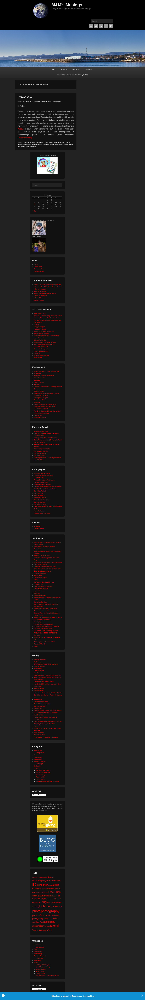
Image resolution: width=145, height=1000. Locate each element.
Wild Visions (38, 358)
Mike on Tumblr (39, 300)
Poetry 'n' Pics (40, 777)
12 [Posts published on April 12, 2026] (34, 204)
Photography (38, 759)
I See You (68, 142)
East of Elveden (39, 382)
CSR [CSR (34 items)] (42, 892)
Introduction (37, 757)
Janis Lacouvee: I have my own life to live (47, 675)
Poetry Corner (40, 779)
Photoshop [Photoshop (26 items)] (55, 915)
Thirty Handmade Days (41, 351)
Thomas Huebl (68, 144)
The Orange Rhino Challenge (43, 624)
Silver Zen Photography (41, 500)
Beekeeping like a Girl (41, 431)
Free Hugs (39, 764)
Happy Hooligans (39, 327)
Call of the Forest (39, 378)
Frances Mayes (39, 671)
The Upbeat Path (39, 455)
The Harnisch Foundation (42, 620)
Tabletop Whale (39, 529)
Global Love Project (40, 577)
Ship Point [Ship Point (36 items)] (39, 922)
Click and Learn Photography (43, 475)
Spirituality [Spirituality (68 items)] (49, 922)
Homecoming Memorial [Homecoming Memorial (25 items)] (52, 899)
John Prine (21, 144)
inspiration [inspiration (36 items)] (58, 902)
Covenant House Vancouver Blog (44, 566)
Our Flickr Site (38, 493)
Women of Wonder (40, 644)
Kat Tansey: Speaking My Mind (44, 582)
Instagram (111, 26)
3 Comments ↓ (56, 101)
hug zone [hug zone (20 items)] (50, 902)
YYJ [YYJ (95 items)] (49, 930)
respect (52, 144)
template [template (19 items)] (47, 926)
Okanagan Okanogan (41, 398)
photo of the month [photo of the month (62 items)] (41, 915)
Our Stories (76, 69)
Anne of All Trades (40, 313)
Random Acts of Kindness (40, 144)
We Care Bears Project (41, 355)
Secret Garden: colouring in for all (45, 342)
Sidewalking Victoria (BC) (42, 449)
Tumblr (106, 26)
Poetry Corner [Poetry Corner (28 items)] (43, 919)
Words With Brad (39, 735)
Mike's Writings (41, 775)
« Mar (34, 211)
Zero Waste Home (40, 417)
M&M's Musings (67, 4)
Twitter (96, 26)
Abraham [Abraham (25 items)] (35, 877)
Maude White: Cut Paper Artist (44, 331)
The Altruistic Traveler (41, 451)
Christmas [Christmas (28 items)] (36, 892)
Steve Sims (59, 144)
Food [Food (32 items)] (46, 892)
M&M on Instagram (40, 289)
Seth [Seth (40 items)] (55, 919)
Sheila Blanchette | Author (42, 704)
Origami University (40, 340)
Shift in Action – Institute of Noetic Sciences (48, 617)
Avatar (20, 129)
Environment (38, 750)
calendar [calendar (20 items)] (44, 888)
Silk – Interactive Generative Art (44, 344)
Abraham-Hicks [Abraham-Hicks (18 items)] (43, 877)
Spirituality (39, 142)
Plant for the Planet (40, 400)
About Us (64, 69)
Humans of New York (40, 482)
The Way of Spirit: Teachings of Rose (46, 631)
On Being (37, 593)
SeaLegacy (37, 402)
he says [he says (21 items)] (54, 896)
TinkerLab (37, 353)
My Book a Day (39, 688)
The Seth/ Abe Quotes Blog (43, 628)
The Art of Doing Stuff (41, 347)
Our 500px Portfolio (40, 491)
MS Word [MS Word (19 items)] (59, 907)
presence (28, 144)
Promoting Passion (40, 498)
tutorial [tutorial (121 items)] (54, 925)
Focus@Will (38, 575)
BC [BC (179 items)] (34, 884)
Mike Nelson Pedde (43, 101)
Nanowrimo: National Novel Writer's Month (47, 693)
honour (61, 142)
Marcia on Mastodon (40, 296)
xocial (35, 646)
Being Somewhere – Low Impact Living (46, 371)
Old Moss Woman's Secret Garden (45, 489)
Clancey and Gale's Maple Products (45, 438)
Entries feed (38, 267)
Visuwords (37, 726)
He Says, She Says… (43, 770)
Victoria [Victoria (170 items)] (37, 930)
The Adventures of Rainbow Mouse (47, 781)
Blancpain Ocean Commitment (44, 376)
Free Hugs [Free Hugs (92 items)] (54, 891)
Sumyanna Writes (39, 502)
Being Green (40, 753)
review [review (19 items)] (51, 918)
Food (35, 755)
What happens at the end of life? (44, 642)
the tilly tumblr (38, 715)
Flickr (101, 26)
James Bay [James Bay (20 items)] (35, 907)
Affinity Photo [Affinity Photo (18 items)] (56, 880)
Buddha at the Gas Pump (42, 555)
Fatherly (36, 324)
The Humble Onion (40, 453)
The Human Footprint (41, 409)
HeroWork (37, 384)
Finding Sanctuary (40, 573)
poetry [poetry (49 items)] (35, 918)
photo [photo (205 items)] (36, 911)
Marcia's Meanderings (43, 772)
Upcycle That (38, 415)
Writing (36, 768)
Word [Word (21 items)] (44, 931)
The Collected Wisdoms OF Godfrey (45, 713)
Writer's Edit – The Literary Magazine (46, 737)
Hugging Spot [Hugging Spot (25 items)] (36, 902)
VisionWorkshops (39, 511)
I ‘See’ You (25, 97)
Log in (36, 264)
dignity (56, 142)
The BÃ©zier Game (40, 504)
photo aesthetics (39, 495)
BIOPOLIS (37, 373)
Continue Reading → (26, 138)
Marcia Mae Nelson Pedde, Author (45, 293)
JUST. (36, 580)
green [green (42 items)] (34, 896)
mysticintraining (39, 591)
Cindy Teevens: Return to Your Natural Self (48, 562)
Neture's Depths (39, 391)
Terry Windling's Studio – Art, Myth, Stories (48, 710)
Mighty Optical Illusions (41, 333)
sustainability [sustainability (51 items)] (38, 926)
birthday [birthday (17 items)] (50, 885)
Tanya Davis (38, 708)
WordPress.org (39, 271)
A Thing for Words (40, 659)
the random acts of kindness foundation (46, 626)
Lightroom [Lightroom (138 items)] (45, 906)
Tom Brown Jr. (22, 146)
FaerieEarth (37, 668)
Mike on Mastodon (40, 298)
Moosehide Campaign (41, 589)
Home (54, 69)
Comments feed (39, 269)
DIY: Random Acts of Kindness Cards (46, 664)
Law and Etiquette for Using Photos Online (48, 486)
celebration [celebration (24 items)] (50, 889)
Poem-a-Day (38, 699)
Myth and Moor (39, 690)
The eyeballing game (40, 349)
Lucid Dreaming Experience (43, 586)
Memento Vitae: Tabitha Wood (43, 682)
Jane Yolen (37, 673)
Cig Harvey (37, 662)
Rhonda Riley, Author (41, 702)
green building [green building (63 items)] (45, 895)
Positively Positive (40, 595)
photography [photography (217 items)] (50, 911)
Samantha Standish (40, 602)
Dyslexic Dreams (39, 666)
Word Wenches (39, 732)
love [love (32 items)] (54, 907)
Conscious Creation (40, 564)
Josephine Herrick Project (42, 484)
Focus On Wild (38, 478)
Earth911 (37, 380)
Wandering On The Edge (42, 513)
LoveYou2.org (38, 584)
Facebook (91, 26)
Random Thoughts (30, 142)
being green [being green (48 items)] (42, 885)
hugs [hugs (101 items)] (45, 902)
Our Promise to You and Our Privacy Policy (72, 75)
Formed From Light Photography (44, 480)
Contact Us (89, 69)
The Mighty (37, 622)
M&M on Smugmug (40, 291)
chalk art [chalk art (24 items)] (57, 889)
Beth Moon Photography (42, 473)
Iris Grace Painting (40, 329)
